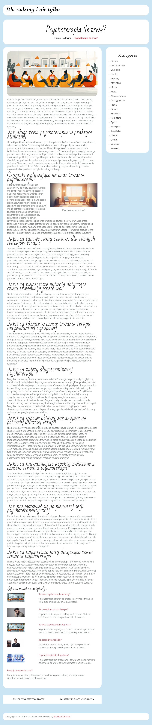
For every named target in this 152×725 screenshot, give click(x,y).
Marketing (116, 83)
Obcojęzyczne (118, 100)
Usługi (114, 139)
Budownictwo (118, 65)
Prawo (114, 109)
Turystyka (116, 131)
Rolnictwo (116, 118)
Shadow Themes (62, 716)
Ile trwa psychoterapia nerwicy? (54, 594)
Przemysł (115, 113)
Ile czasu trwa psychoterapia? (53, 609)
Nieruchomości (118, 96)
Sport (113, 122)
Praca (114, 105)
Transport (116, 126)
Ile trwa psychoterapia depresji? (54, 624)
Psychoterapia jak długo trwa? (54, 655)
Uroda (114, 135)
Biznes (114, 61)
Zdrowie (115, 148)
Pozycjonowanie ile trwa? (19, 670)
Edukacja (115, 70)
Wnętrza (115, 144)
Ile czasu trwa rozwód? (50, 640)
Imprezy (115, 78)
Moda (114, 87)
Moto (113, 91)
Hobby (114, 74)
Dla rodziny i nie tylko (32, 10)
